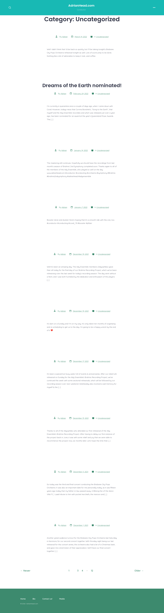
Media (62, 599)
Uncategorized (102, 36)
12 (92, 570)
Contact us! (47, 599)
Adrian (65, 36)
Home (23, 599)
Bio (34, 599)
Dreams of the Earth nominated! (82, 85)
